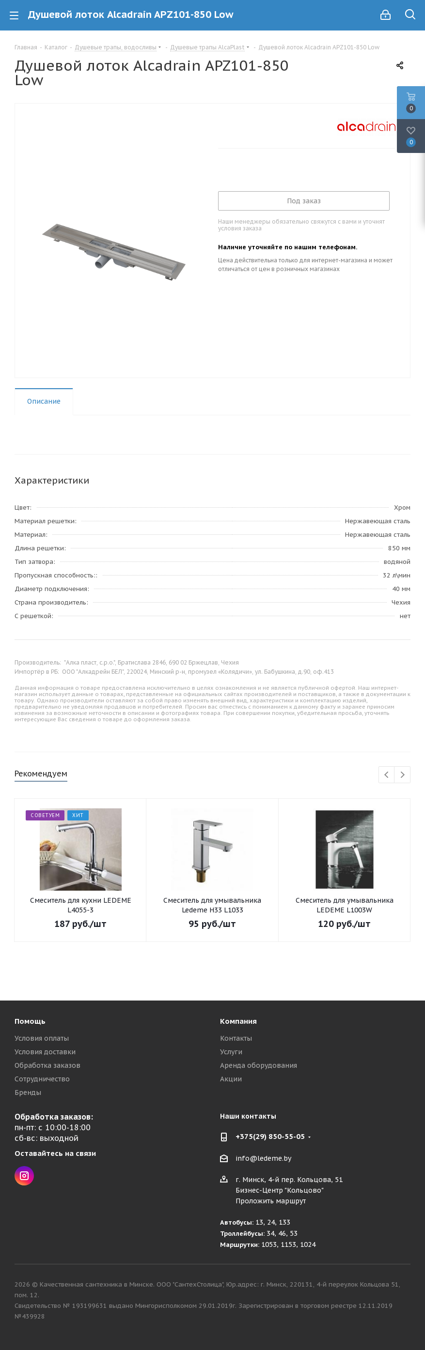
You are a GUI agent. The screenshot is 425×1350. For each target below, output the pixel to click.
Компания (238, 1021)
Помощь (30, 1021)
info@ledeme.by (263, 1158)
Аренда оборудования (258, 1065)
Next (402, 775)
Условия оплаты (42, 1038)
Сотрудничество (42, 1079)
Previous (387, 775)
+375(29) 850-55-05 (270, 1136)
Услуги (231, 1051)
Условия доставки (45, 1051)
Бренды (28, 1092)
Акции (231, 1079)
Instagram (24, 1175)
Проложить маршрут (271, 1201)
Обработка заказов (47, 1065)
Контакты (236, 1038)
